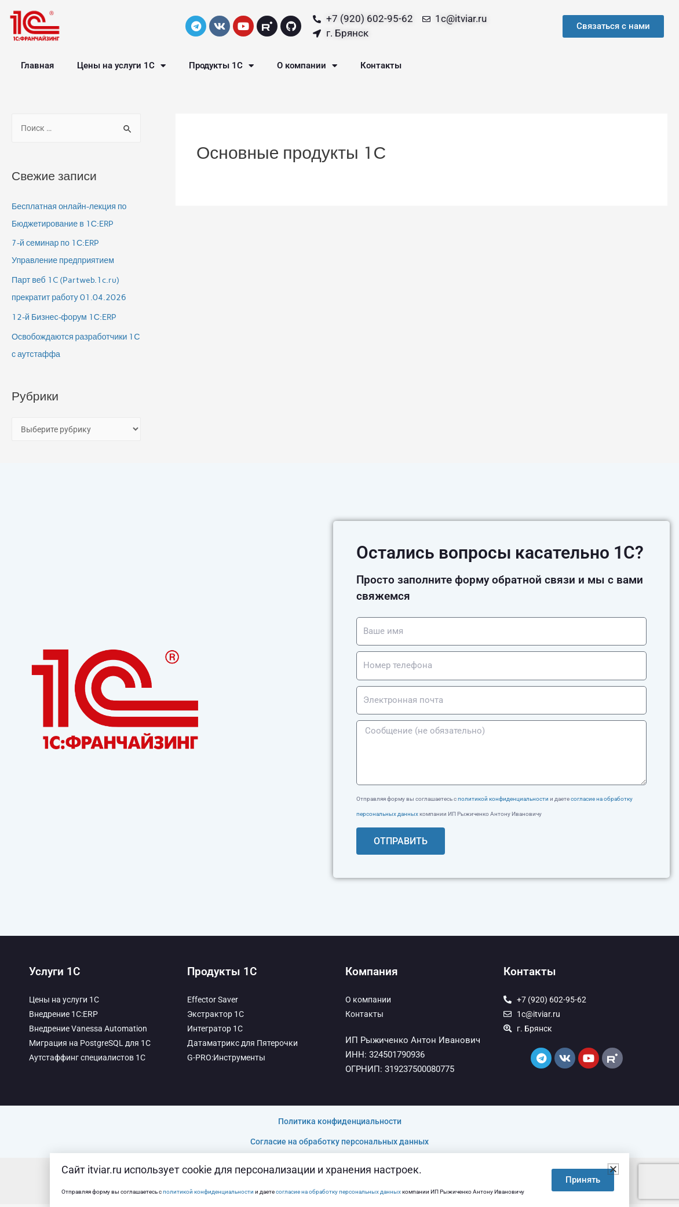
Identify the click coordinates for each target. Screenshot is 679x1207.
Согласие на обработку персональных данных (339, 1144)
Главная (37, 65)
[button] (613, 1169)
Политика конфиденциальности (340, 1124)
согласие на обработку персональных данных (338, 1191)
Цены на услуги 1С (121, 66)
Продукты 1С (221, 66)
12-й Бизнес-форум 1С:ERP (67, 318)
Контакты (380, 65)
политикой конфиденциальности (503, 801)
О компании (307, 66)
